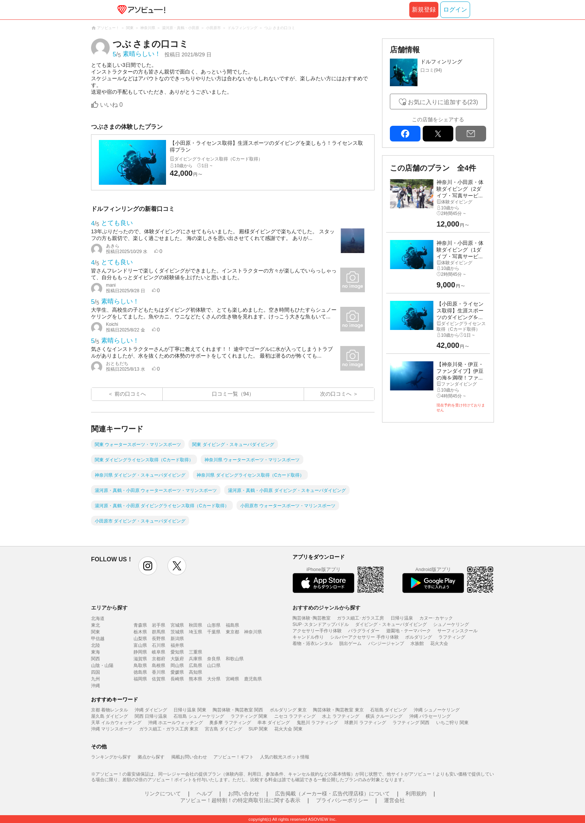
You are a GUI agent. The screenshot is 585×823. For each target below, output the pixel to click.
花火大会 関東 (288, 729)
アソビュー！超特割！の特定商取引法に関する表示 (240, 800)
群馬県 (158, 632)
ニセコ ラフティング (295, 716)
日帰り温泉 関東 (189, 710)
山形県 (213, 625)
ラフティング (451, 637)
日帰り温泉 (402, 618)
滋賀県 (140, 658)
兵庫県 (195, 658)
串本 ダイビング (273, 722)
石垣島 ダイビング (388, 710)
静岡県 (140, 652)
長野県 (158, 638)
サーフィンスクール (457, 630)
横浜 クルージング (384, 716)
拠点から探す (151, 757)
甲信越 (97, 638)
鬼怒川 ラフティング (317, 722)
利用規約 (416, 793)
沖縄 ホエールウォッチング (175, 722)
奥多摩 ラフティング (230, 722)
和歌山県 (235, 658)
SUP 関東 (258, 729)
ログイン (455, 9)
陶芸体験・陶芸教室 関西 (238, 710)
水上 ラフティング (340, 716)
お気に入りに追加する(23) (443, 102)
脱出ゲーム (350, 643)
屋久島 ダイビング (109, 716)
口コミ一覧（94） (233, 394)
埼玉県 (195, 632)
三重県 (195, 652)
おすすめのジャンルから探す (326, 608)
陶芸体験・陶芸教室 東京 (338, 710)
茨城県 (177, 632)
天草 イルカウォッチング (116, 722)
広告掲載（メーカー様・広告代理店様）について (332, 793)
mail (471, 133)
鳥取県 (140, 665)
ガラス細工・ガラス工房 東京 (168, 729)
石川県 (158, 645)
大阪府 (177, 658)
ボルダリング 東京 (288, 710)
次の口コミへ (335, 394)
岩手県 (158, 625)
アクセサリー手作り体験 (317, 630)
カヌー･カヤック (436, 618)
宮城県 (177, 625)
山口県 (213, 665)
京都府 (158, 658)
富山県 (140, 645)
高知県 (195, 672)
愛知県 (177, 652)
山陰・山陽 (102, 665)
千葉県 (213, 632)
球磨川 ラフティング (365, 722)
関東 (95, 632)
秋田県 (195, 625)
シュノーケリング (451, 624)
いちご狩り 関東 (452, 722)
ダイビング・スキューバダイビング (391, 624)
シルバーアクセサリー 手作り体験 (364, 637)
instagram (147, 566)
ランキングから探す (111, 757)
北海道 (97, 618)
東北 (95, 625)
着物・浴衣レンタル (312, 643)
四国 (95, 672)
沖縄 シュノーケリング (437, 710)
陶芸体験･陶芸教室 (311, 618)
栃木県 (140, 632)
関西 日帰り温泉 (151, 716)
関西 (95, 658)
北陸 (95, 645)
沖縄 (95, 685)
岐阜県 (158, 652)
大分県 (213, 679)
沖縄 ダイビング (151, 710)
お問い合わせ (243, 793)
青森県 (140, 625)
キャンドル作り (308, 637)
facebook (405, 133)
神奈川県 (253, 632)
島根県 (158, 665)
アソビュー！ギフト (233, 757)
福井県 (177, 645)
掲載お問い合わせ (189, 757)
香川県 (158, 672)
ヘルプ (204, 793)
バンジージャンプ (386, 643)
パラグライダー (363, 630)
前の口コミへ (130, 394)
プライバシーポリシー (342, 800)
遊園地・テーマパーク (408, 630)
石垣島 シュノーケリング (198, 716)
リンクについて (162, 793)
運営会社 (394, 800)
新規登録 (424, 9)
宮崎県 (232, 679)
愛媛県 (177, 672)
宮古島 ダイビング (223, 729)
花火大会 (439, 643)
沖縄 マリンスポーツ (111, 729)
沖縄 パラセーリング (430, 716)
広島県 (195, 665)
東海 (95, 652)
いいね (111, 105)
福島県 (232, 625)
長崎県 (177, 679)
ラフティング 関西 (410, 722)
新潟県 (177, 638)
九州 (95, 679)
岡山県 (177, 665)
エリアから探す (109, 608)
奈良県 (213, 658)
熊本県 (195, 679)
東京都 (232, 632)
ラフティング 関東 (249, 716)
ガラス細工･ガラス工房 (360, 618)
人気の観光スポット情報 (284, 757)
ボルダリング (418, 637)
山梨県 (140, 638)
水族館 (417, 643)
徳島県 (140, 672)
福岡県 (140, 679)
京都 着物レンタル (109, 710)
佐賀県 (158, 679)
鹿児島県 (253, 679)
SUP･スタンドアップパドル (320, 624)
